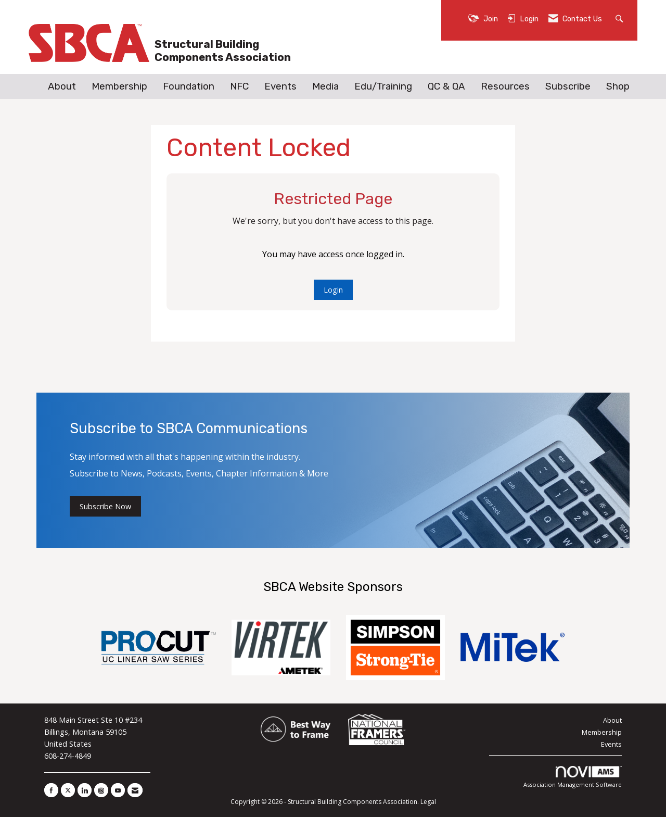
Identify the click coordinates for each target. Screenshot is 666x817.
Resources (505, 86)
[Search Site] (620, 18)
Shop (618, 86)
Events (280, 86)
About (62, 86)
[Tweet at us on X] (68, 790)
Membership (119, 86)
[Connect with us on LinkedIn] (85, 790)
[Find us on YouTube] (118, 790)
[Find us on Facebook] (51, 790)
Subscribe (568, 86)
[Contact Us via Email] (135, 790)
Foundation (188, 86)
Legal (428, 801)
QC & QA (446, 86)
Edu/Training (383, 86)
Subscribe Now (105, 506)
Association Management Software (572, 777)
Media (325, 86)
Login (333, 290)
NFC (239, 86)
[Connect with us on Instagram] (101, 790)
